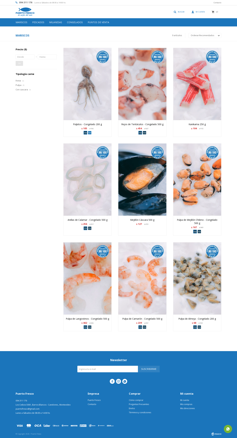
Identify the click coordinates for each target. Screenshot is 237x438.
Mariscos (21, 22)
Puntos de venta (98, 22)
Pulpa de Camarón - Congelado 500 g (142, 318)
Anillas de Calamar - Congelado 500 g (87, 219)
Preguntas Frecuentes (139, 404)
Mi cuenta (184, 400)
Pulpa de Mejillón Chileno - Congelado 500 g (197, 221)
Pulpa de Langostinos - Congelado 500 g (87, 318)
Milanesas (55, 22)
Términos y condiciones (140, 412)
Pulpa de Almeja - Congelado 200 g (197, 318)
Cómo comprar (136, 400)
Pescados (38, 22)
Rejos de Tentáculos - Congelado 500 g (142, 124)
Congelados (75, 22)
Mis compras (186, 404)
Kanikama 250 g (197, 124)
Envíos (132, 408)
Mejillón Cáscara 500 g (142, 219)
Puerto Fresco (94, 400)
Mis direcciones (187, 408)
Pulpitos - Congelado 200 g (87, 124)
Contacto (217, 2)
